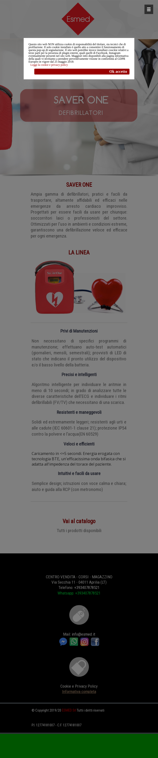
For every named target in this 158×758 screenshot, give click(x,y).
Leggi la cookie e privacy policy (49, 65)
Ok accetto (118, 71)
